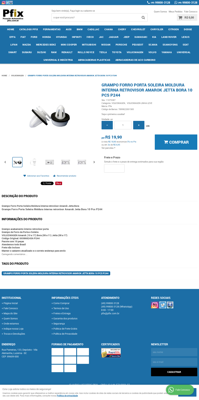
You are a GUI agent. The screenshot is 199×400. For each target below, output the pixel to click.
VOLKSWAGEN (135, 52)
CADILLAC (93, 29)
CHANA (108, 29)
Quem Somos (160, 11)
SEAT (186, 44)
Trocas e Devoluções (14, 333)
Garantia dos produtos (65, 318)
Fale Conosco (190, 11)
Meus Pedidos (176, 11)
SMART (12, 52)
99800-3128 (160, 2)
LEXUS (186, 37)
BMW (80, 29)
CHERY (122, 29)
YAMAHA (167, 52)
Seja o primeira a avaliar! (113, 114)
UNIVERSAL (184, 52)
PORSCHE (121, 44)
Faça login (75, 10)
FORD (34, 37)
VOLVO (152, 52)
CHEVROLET (138, 29)
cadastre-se (89, 10)
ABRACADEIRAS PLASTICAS (94, 59)
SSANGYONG (170, 44)
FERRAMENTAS (52, 29)
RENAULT (67, 52)
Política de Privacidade (65, 333)
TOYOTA (117, 52)
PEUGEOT (137, 44)
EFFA (12, 37)
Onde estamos (11, 323)
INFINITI (76, 37)
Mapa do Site (10, 313)
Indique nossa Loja (13, 328)
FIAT (23, 37)
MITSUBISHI (89, 44)
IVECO (90, 37)
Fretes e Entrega (62, 313)
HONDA (46, 37)
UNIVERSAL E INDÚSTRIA (58, 59)
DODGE (188, 29)
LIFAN (14, 44)
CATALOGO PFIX (28, 29)
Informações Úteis (65, 298)
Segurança (59, 323)
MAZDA (26, 44)
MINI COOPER (69, 44)
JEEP (126, 37)
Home (10, 29)
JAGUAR (113, 37)
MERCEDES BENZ (46, 44)
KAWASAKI (141, 37)
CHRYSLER (157, 29)
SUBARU (27, 52)
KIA (154, 37)
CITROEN (173, 29)
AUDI (69, 29)
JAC (101, 37)
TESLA (103, 52)
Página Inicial (11, 303)
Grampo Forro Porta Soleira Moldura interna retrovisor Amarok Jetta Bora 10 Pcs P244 (56, 273)
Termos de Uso (61, 308)
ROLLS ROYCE (86, 52)
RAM (54, 52)
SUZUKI (41, 52)
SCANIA (152, 44)
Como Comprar (61, 303)
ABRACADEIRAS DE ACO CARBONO (135, 59)
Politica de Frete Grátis (65, 328)
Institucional (11, 298)
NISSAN (106, 44)
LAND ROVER (169, 37)
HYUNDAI (61, 37)
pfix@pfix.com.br (110, 313)
